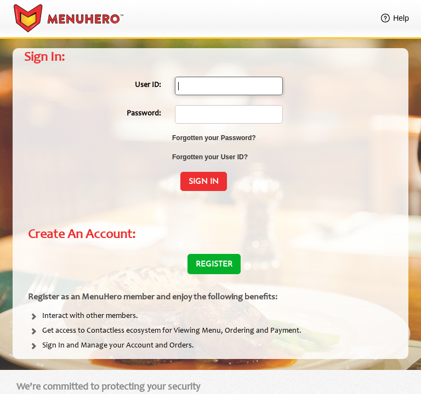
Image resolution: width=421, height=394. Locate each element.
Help (401, 18)
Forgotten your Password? (214, 138)
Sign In (204, 182)
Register (214, 264)
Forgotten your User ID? (210, 157)
